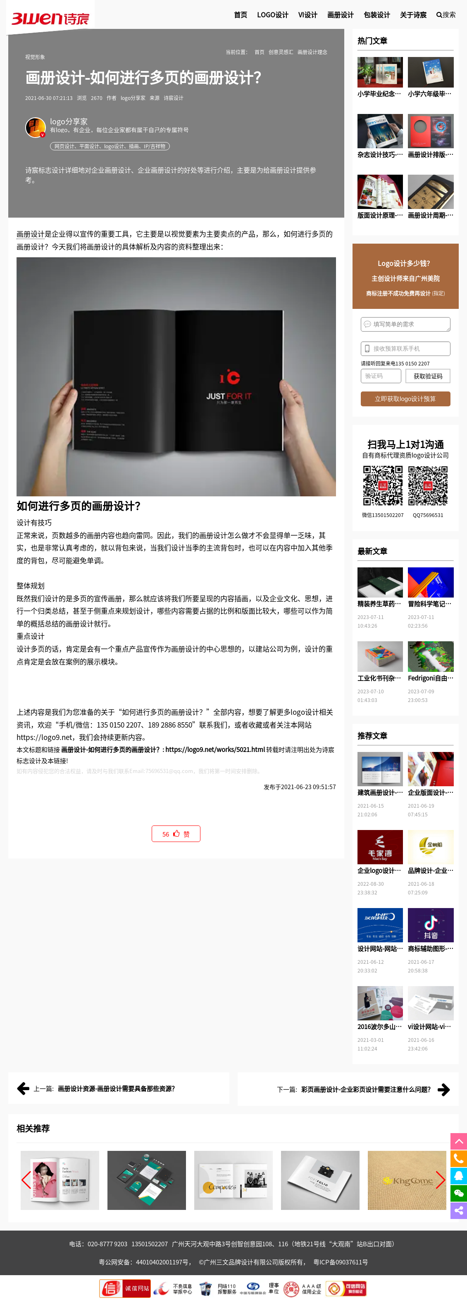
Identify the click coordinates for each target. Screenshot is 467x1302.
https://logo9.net (44, 737)
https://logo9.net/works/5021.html (215, 749)
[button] (26, 1180)
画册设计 (31, 233)
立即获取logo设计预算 (405, 398)
